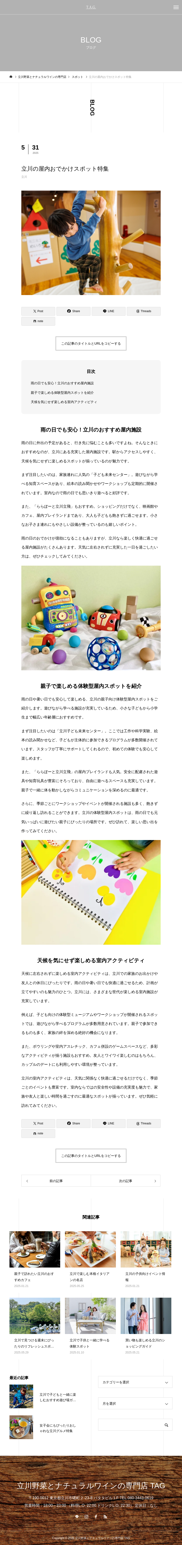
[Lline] (109, 311)
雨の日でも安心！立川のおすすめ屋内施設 (62, 383)
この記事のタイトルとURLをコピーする (91, 343)
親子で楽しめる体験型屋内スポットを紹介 (62, 392)
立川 (24, 176)
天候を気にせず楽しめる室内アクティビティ (64, 402)
